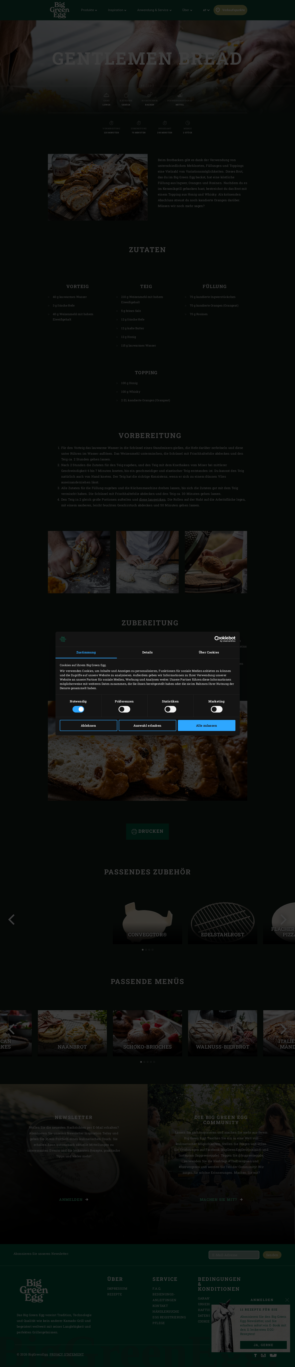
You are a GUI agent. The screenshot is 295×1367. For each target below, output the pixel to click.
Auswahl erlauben (147, 725)
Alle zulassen (206, 725)
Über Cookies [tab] (209, 652)
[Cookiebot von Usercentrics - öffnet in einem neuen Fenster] (217, 639)
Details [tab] (147, 652)
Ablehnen (88, 725)
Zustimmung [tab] (86, 652)
